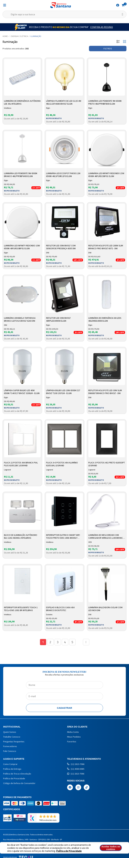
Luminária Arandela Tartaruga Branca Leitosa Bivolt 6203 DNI (20, 319)
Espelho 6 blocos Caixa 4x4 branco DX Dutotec (60, 609)
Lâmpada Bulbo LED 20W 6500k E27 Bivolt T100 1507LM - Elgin (63, 392)
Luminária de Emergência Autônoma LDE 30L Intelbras (22, 102)
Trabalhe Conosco (11, 736)
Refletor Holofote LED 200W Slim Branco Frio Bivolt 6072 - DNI (105, 247)
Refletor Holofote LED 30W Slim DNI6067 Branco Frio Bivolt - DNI (105, 392)
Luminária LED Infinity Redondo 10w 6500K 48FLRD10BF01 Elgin (22, 247)
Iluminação (35, 36)
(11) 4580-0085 (75, 768)
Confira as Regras (101, 27)
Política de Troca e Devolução (17, 773)
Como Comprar (10, 764)
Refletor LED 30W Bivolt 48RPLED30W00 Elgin (58, 319)
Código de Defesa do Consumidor (19, 783)
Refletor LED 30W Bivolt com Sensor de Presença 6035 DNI (61, 247)
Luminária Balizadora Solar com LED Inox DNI (105, 609)
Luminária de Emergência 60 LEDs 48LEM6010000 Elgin (104, 319)
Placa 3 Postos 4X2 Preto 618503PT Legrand (106, 464)
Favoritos (71, 741)
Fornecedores (10, 746)
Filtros (107, 48)
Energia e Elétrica (19, 36)
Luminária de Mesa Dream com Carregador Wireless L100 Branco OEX (106, 537)
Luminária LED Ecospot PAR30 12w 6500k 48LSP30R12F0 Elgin (63, 175)
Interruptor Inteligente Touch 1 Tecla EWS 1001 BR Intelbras (21, 609)
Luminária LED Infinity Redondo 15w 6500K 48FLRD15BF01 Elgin (106, 175)
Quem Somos (9, 732)
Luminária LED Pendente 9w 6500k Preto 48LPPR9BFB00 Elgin (105, 102)
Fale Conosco (9, 751)
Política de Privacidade (69, 850)
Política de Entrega (12, 768)
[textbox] (64, 14)
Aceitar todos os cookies (110, 848)
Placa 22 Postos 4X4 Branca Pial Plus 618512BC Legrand (21, 464)
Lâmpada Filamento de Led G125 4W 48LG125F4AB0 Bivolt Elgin (63, 102)
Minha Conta (73, 732)
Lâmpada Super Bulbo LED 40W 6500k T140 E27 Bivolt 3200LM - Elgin (22, 392)
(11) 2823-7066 (75, 764)
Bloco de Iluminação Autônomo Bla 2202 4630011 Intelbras (20, 536)
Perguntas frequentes (13, 741)
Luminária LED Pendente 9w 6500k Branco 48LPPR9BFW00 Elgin (20, 175)
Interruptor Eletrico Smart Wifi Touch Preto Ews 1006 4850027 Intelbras (63, 537)
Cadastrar (64, 708)
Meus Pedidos (74, 736)
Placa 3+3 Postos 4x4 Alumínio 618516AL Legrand (62, 464)
